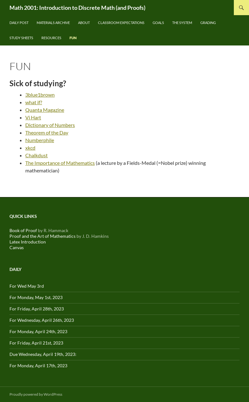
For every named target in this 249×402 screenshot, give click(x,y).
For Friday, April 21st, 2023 (36, 342)
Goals (158, 23)
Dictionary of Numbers (50, 125)
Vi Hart (33, 117)
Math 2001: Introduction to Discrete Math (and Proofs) (77, 7)
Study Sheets (21, 38)
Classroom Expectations (121, 23)
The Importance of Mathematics (60, 163)
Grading (208, 23)
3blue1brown (40, 95)
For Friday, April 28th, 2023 (36, 308)
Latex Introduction (27, 241)
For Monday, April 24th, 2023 (38, 331)
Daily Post (18, 23)
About (84, 23)
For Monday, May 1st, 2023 (36, 297)
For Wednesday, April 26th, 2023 (41, 320)
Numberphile (39, 140)
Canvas (16, 247)
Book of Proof (23, 230)
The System (182, 23)
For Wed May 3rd (26, 286)
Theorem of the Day (46, 132)
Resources (51, 38)
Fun (73, 38)
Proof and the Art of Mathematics (42, 236)
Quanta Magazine (44, 110)
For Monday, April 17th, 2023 (38, 365)
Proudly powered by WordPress (35, 394)
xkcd (30, 148)
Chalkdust (36, 155)
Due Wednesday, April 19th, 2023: (42, 354)
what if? (33, 102)
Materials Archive (53, 23)
